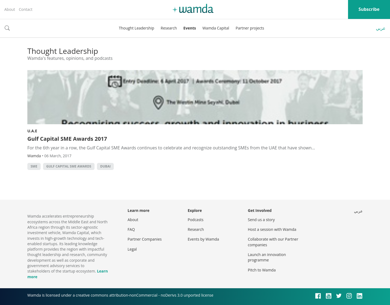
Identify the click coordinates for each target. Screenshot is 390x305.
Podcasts (195, 219)
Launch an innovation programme (267, 257)
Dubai (105, 166)
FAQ (131, 229)
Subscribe (369, 9)
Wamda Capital (215, 28)
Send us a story (261, 219)
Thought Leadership (136, 28)
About (9, 9)
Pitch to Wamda (262, 270)
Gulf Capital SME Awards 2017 (67, 138)
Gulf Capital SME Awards (68, 166)
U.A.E (32, 130)
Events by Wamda (203, 239)
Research (169, 28)
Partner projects (250, 28)
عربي (381, 28)
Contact (25, 9)
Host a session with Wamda (272, 229)
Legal (132, 249)
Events (189, 28)
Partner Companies (145, 239)
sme (34, 166)
